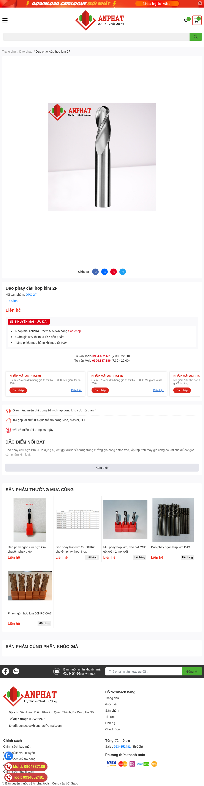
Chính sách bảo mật (16, 746)
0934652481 (37, 719)
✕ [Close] (200, 3)
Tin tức (110, 717)
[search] (196, 37)
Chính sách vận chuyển (19, 753)
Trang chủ (112, 698)
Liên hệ (110, 723)
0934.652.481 (101, 356)
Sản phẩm (112, 710)
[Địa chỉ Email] (153, 671)
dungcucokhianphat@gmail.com (40, 725)
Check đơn (112, 729)
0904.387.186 (101, 360)
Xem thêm (102, 467)
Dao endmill (10, 43)
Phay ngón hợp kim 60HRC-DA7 (30, 613)
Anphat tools (41, 783)
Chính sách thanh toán (18, 771)
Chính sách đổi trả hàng (19, 759)
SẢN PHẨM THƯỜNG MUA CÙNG (40, 489)
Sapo (74, 783)
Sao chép (74, 331)
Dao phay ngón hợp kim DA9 (170, 547)
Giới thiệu (112, 704)
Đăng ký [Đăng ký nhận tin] (192, 671)
